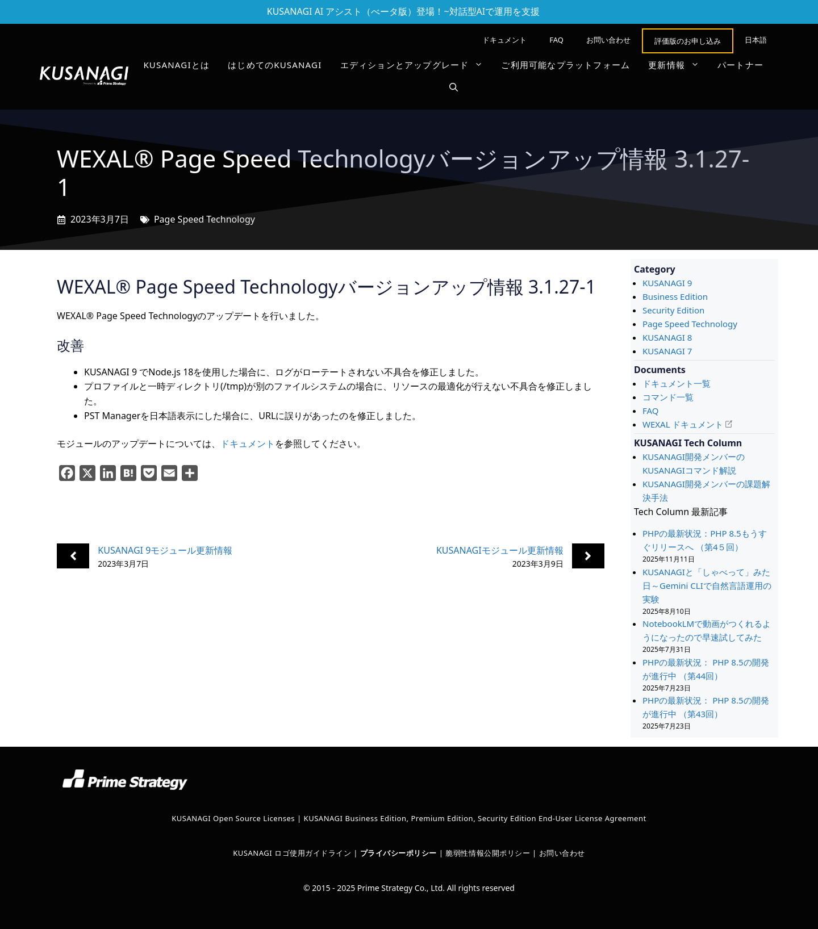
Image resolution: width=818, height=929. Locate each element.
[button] (453, 87)
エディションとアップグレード (416, 64)
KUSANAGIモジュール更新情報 (500, 550)
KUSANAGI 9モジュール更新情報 (165, 550)
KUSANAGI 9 (667, 282)
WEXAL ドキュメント (682, 424)
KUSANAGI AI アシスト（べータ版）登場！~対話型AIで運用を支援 (403, 11)
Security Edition (673, 310)
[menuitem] (755, 39)
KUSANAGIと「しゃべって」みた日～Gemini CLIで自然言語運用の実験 (706, 585)
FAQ (556, 40)
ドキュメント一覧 (676, 383)
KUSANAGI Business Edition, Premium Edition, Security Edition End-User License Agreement (475, 818)
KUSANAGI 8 (667, 337)
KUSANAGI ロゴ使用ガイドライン (292, 853)
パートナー (740, 64)
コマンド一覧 (668, 397)
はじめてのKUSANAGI (275, 64)
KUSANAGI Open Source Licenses (233, 818)
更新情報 (678, 64)
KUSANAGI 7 (667, 351)
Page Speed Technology (204, 219)
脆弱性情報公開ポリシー (487, 853)
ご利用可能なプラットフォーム (565, 64)
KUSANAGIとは (176, 64)
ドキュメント (504, 40)
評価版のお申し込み (687, 41)
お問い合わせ (608, 40)
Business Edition (675, 296)
